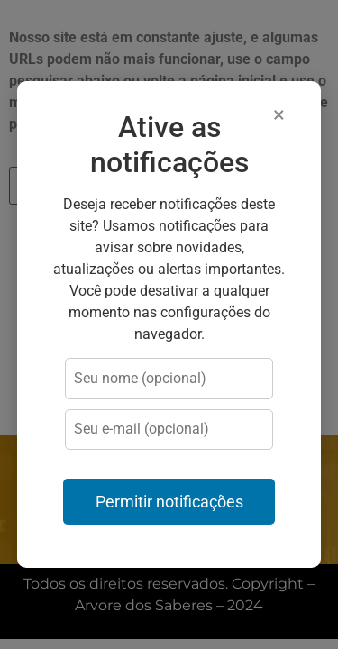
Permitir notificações (169, 502)
